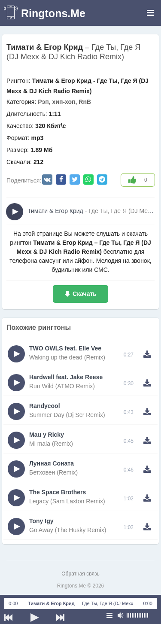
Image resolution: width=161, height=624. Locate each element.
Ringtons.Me (53, 13)
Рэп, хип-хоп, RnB (64, 101)
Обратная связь (80, 574)
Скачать (85, 293)
